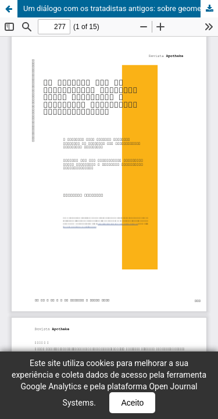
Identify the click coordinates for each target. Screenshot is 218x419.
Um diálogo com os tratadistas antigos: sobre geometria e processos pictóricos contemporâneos (120, 8)
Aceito (132, 402)
